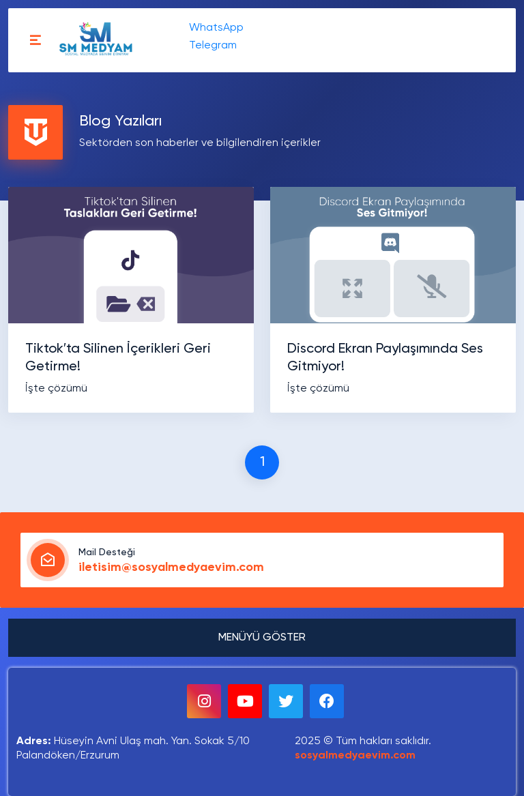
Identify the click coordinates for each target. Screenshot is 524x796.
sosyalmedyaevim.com (355, 755)
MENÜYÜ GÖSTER (262, 637)
